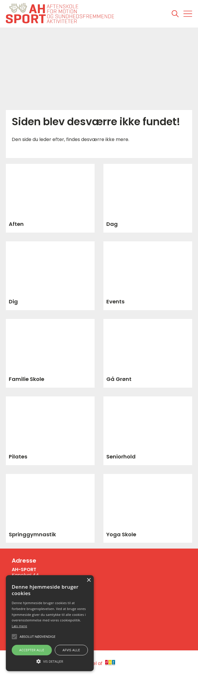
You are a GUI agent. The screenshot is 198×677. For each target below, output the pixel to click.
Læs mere (19, 626)
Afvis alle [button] (71, 650)
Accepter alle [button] (31, 650)
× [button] (88, 580)
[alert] (50, 623)
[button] (50, 661)
